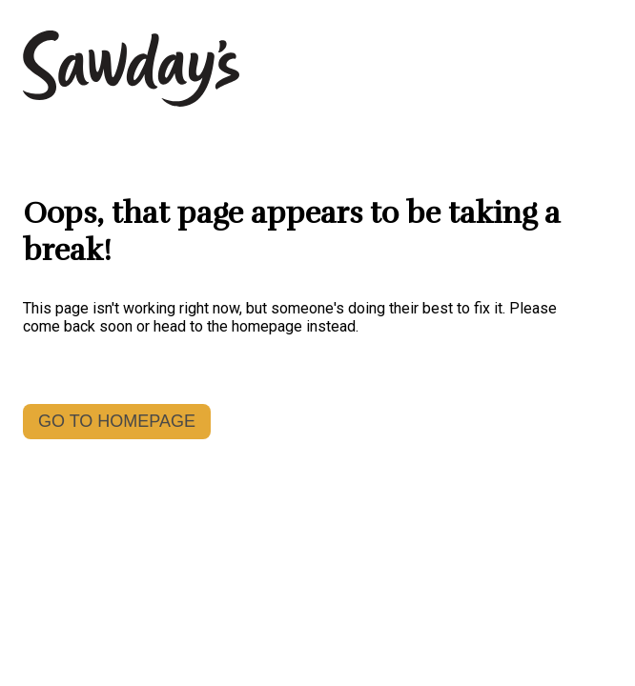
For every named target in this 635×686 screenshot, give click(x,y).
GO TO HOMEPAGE (116, 421)
